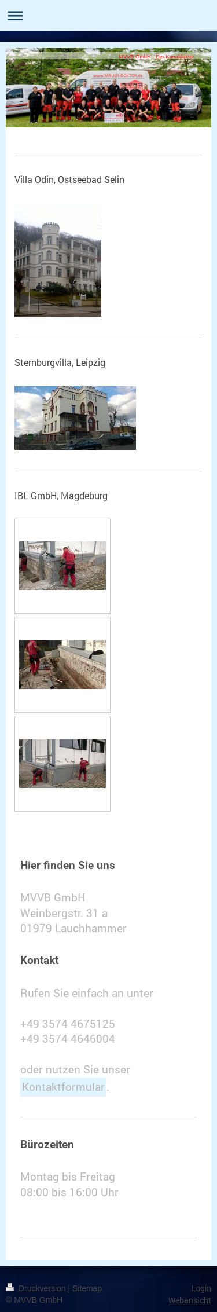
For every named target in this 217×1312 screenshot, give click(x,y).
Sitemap (87, 1288)
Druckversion (37, 1288)
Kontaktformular (63, 1086)
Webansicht (189, 1300)
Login (201, 1288)
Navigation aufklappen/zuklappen (108, 15)
